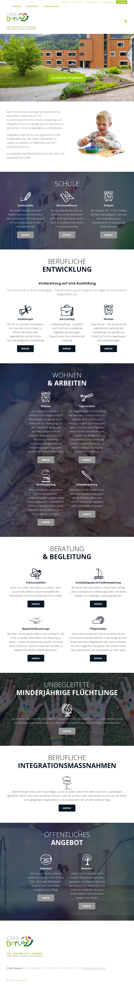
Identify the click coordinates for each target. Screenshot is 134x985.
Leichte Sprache (52, 6)
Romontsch (32, 6)
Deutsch (17, 6)
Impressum (21, 980)
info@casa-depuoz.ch (93, 968)
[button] (125, 21)
